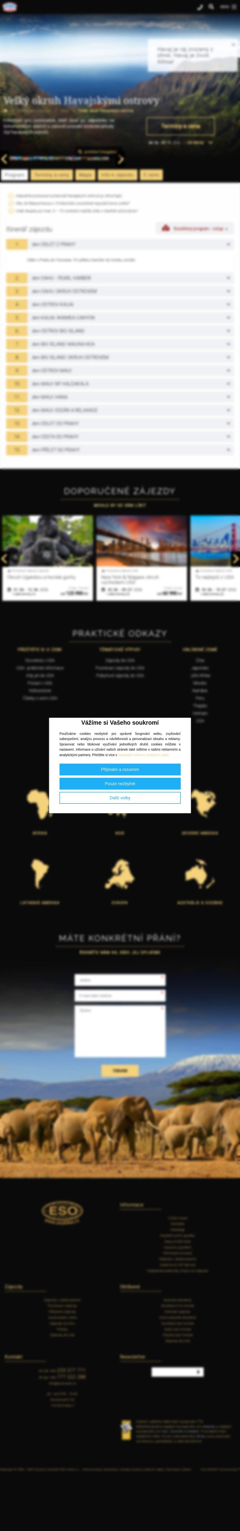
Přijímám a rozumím (120, 769)
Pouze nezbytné (120, 783)
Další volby (120, 797)
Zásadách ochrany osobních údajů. (144, 755)
